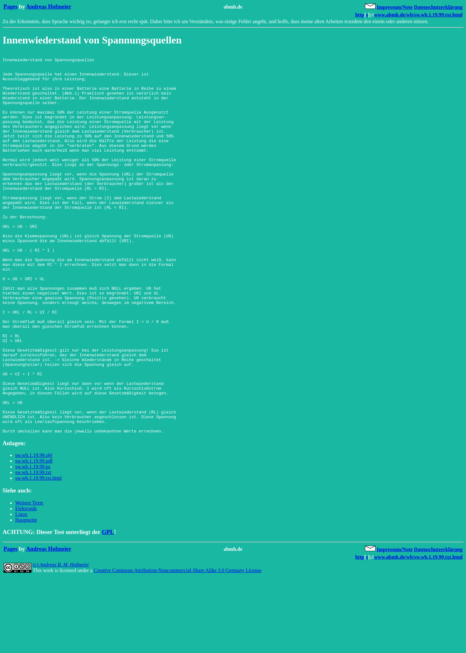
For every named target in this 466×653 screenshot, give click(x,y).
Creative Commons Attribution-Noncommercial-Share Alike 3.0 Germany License (177, 646)
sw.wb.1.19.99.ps (33, 542)
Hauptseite (26, 596)
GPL (108, 608)
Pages (10, 6)
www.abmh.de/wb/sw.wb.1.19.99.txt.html (418, 14)
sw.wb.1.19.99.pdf (34, 537)
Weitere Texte (29, 579)
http (359, 14)
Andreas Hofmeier (48, 6)
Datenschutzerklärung (438, 7)
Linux (21, 590)
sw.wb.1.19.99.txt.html (38, 554)
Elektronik (26, 584)
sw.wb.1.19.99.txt (33, 548)
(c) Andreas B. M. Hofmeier (61, 640)
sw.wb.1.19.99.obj (33, 531)
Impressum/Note (395, 7)
